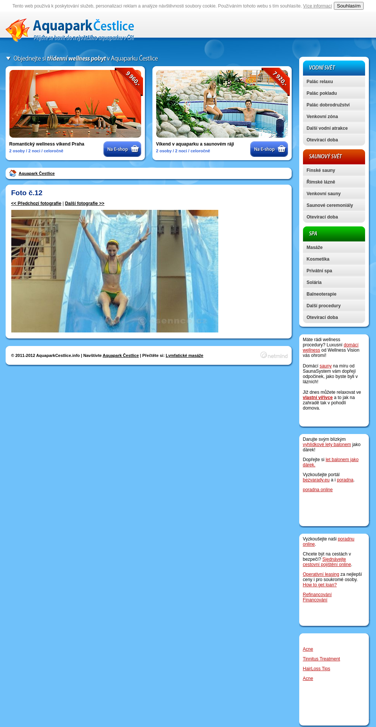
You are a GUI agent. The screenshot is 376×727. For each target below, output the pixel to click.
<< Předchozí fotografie (36, 203)
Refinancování (317, 594)
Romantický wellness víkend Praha (46, 144)
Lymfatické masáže (184, 355)
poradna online (318, 489)
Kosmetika (318, 259)
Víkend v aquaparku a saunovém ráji (195, 144)
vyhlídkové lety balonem (327, 444)
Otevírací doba (322, 140)
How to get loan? (320, 584)
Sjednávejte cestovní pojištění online (327, 562)
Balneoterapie (321, 294)
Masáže (315, 247)
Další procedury (324, 305)
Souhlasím (349, 6)
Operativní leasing (321, 574)
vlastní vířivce (318, 397)
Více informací (317, 6)
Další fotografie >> (85, 203)
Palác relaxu (320, 81)
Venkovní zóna (322, 116)
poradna (345, 480)
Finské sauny (321, 170)
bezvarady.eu (316, 480)
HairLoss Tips (316, 668)
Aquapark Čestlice (37, 173)
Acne (308, 649)
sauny (326, 366)
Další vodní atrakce (327, 128)
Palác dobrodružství (328, 105)
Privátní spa (319, 270)
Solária (314, 282)
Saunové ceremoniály (330, 205)
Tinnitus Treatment (321, 659)
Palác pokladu (322, 93)
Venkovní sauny (324, 193)
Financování (315, 600)
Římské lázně (321, 182)
